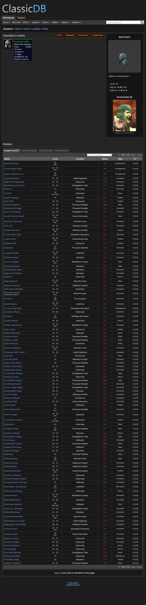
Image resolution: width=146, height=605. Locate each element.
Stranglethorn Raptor (13, 436)
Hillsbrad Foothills (80, 226)
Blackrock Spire (80, 293)
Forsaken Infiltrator (12, 312)
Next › (133, 155)
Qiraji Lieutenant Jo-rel (13, 174)
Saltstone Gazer (11, 336)
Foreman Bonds (11, 359)
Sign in (57, 573)
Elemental (120, 189)
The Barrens (80, 356)
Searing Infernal (11, 321)
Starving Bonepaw (12, 266)
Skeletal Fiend (10, 243)
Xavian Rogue (10, 549)
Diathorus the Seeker (13, 491)
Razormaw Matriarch (13, 504)
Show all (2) (129, 133)
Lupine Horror (10, 239)
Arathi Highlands (80, 178)
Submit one (119, 133)
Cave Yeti (8, 226)
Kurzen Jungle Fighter (13, 387)
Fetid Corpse (9, 329)
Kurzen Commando (12, 212)
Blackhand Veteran (12, 292)
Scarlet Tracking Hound (14, 216)
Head (45, 29)
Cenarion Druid (10, 529)
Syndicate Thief (10, 401)
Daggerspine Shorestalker (15, 524)
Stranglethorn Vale (80, 185)
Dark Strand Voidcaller (13, 289)
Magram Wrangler (11, 451)
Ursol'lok (7, 193)
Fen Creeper (9, 440)
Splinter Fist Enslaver (13, 366)
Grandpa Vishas (11, 534)
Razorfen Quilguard (12, 348)
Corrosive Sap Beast (13, 308)
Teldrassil (80, 482)
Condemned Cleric (12, 230)
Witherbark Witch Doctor (14, 352)
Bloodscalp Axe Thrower (14, 185)
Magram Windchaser (13, 273)
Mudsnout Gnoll (11, 463)
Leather (36, 29)
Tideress (7, 189)
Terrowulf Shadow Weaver (15, 479)
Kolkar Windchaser (12, 512)
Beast (120, 193)
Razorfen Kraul (80, 221)
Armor (26, 29)
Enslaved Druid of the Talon (16, 482)
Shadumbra (9, 424)
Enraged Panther (11, 429)
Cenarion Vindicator (12, 475)
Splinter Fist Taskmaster (14, 182)
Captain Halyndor (11, 198)
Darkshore (80, 289)
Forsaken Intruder (11, 542)
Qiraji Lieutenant (11, 163)
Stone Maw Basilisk (12, 552)
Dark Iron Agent (10, 415)
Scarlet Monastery (80, 216)
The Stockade (80, 299)
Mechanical (120, 486)
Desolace (80, 257)
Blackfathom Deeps (80, 262)
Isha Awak (8, 356)
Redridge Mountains (80, 316)
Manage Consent (73, 585)
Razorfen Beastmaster (13, 516)
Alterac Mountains (80, 401)
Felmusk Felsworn (12, 545)
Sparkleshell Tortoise (13, 444)
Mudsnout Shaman (12, 285)
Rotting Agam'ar (11, 458)
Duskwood (80, 182)
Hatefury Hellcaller (12, 433)
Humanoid (120, 178)
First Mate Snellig (11, 559)
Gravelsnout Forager (13, 208)
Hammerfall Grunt (11, 178)
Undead (120, 197)
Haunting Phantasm (12, 471)
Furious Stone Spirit (12, 234)
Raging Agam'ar (11, 281)
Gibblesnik (8, 248)
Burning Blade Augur (13, 391)
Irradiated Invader (11, 253)
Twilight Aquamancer (13, 325)
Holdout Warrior (11, 304)
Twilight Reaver (10, 495)
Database (8, 29)
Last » (139, 155)
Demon (120, 277)
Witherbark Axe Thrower (14, 521)
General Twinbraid (12, 398)
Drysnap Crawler (11, 257)
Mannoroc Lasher (11, 377)
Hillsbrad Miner (10, 466)
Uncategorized (120, 163)
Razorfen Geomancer (13, 221)
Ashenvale (80, 189)
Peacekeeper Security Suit (15, 487)
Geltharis (8, 277)
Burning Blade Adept (13, 270)
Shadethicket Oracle (12, 370)
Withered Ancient (11, 538)
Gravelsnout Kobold (12, 384)
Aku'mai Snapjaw (11, 262)
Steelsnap (8, 454)
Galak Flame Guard (12, 363)
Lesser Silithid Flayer (13, 169)
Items (18, 29)
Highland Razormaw (12, 447)
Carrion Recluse (11, 343)
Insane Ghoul (10, 405)
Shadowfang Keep (80, 239)
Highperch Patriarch (12, 563)
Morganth (8, 316)
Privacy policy (73, 583)
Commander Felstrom (13, 420)
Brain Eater (9, 201)
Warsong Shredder (12, 556)
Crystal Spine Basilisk (13, 373)
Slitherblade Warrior (12, 500)
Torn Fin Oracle (10, 394)
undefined (80, 253)
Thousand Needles (80, 205)
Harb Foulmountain (12, 409)
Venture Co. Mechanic (13, 509)
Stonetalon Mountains (80, 234)
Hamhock (8, 299)
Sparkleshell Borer (12, 205)
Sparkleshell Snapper (13, 380)
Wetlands (80, 198)
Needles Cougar (11, 340)
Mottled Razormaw (12, 333)
